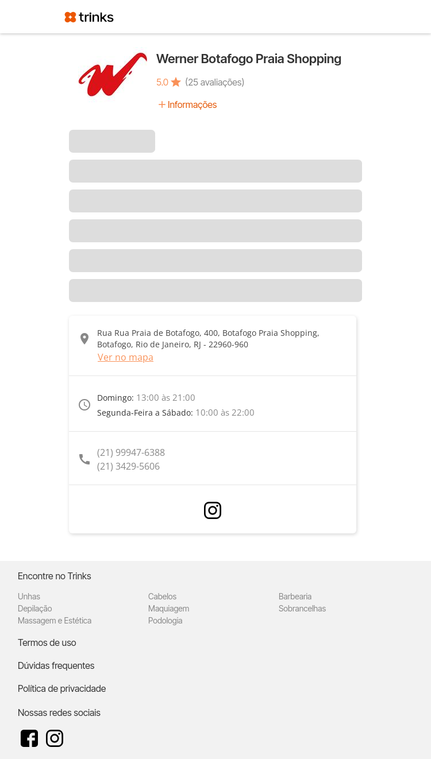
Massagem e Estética (54, 620)
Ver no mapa (125, 357)
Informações (192, 104)
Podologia (165, 620)
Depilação (35, 608)
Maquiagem (168, 608)
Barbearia (295, 596)
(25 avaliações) (214, 82)
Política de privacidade (62, 688)
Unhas (29, 596)
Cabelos (162, 596)
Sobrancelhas (302, 608)
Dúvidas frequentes (56, 665)
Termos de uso (47, 642)
